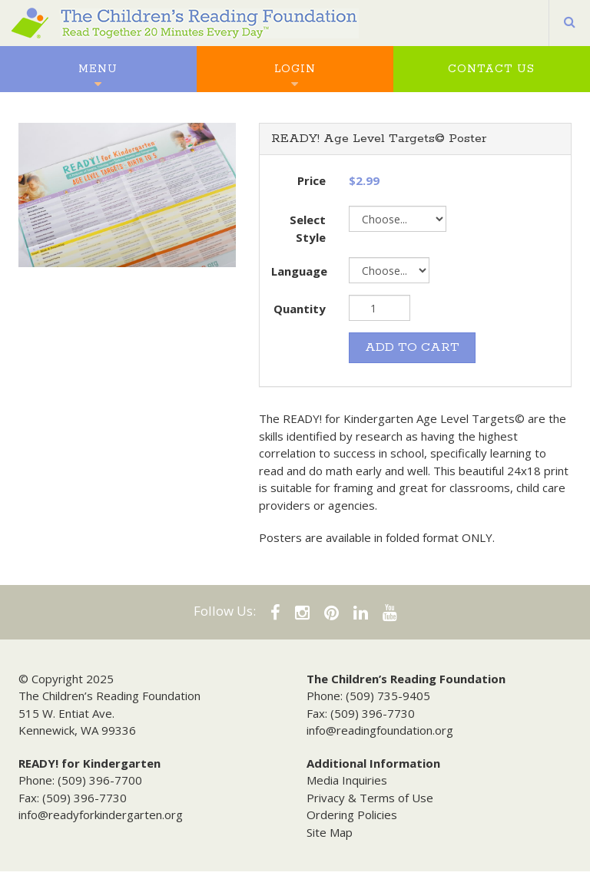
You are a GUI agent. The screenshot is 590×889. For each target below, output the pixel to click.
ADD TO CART (412, 347)
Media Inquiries (347, 780)
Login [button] (295, 69)
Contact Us (491, 69)
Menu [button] (98, 69)
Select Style (308, 228)
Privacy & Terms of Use (370, 797)
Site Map (330, 832)
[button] (569, 23)
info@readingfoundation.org (380, 730)
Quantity (299, 308)
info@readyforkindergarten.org (100, 814)
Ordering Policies (352, 814)
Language (299, 271)
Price (311, 180)
